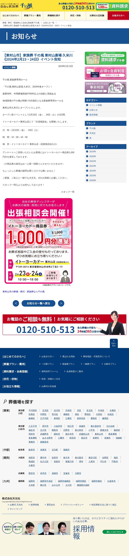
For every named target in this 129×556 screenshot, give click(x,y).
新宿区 (57, 418)
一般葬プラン (89, 363)
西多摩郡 (112, 434)
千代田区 (33, 410)
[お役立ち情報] (11, 386)
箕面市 (57, 461)
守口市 (103, 461)
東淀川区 (93, 457)
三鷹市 (61, 438)
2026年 (92, 180)
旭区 (116, 457)
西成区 (32, 461)
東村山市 (99, 434)
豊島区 (94, 418)
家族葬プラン (68, 363)
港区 (77, 414)
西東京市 (104, 430)
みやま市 (56, 485)
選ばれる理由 (68, 356)
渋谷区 (68, 410)
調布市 (57, 434)
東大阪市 (79, 457)
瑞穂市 (66, 449)
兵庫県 (21, 473)
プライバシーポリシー (73, 504)
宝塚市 (66, 473)
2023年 (92, 165)
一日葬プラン (47, 363)
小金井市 (58, 426)
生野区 (105, 457)
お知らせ (93, 109)
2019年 (92, 151)
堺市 (81, 461)
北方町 (55, 449)
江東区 (68, 418)
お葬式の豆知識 (96, 15)
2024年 (92, 170)
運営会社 (51, 504)
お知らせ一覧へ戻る (38, 303)
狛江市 (70, 426)
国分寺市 (69, 434)
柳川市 (43, 485)
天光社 (92, 132)
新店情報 (93, 114)
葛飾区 (66, 414)
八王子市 (33, 426)
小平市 (92, 430)
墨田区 (87, 414)
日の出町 (110, 426)
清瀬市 (107, 438)
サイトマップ (16, 508)
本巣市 (43, 449)
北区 (79, 410)
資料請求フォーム (49, 371)
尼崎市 (55, 473)
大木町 (32, 485)
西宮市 (32, 473)
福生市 (32, 430)
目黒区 (32, 414)
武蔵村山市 (84, 434)
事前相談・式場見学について (96, 356)
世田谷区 (81, 418)
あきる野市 (47, 438)
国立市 (84, 438)
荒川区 (55, 414)
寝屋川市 (69, 461)
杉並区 (111, 414)
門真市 (115, 461)
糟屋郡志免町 (83, 485)
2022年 (92, 161)
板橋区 (32, 418)
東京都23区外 (21, 427)
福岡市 (32, 481)
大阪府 (21, 457)
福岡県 (21, 481)
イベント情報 (10, 67)
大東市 (32, 465)
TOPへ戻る (114, 344)
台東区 (113, 410)
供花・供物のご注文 (50, 378)
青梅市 (32, 442)
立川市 (43, 430)
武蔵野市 (44, 434)
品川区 (57, 410)
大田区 (99, 414)
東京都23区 (21, 412)
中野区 (43, 414)
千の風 (92, 128)
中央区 (101, 410)
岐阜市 (32, 449)
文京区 (45, 410)
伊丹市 (43, 473)
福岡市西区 (81, 481)
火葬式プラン (110, 363)
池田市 (32, 457)
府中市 (45, 426)
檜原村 (117, 430)
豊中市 (43, 457)
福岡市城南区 (64, 481)
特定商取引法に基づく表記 (103, 504)
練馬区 (105, 418)
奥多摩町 (33, 438)
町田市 (73, 438)
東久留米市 (96, 426)
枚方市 (66, 457)
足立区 (89, 410)
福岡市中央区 (46, 481)
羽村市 (32, 434)
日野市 (66, 430)
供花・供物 (75, 15)
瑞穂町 (119, 438)
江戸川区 (44, 418)
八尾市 (92, 461)
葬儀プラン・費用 (32, 15)
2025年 (92, 175)
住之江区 (44, 461)
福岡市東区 (97, 481)
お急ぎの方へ (118, 15)
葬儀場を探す (54, 15)
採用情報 (35, 504)
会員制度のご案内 (74, 371)
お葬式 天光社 (16, 504)
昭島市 (55, 430)
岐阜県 (21, 449)
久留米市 (111, 481)
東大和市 (79, 430)
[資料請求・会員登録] (15, 371)
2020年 (92, 156)
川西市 (78, 473)
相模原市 (44, 442)
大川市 (68, 485)
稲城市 (82, 426)
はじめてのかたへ (10, 15)
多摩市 (96, 438)
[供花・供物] (10, 379)
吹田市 (55, 457)
